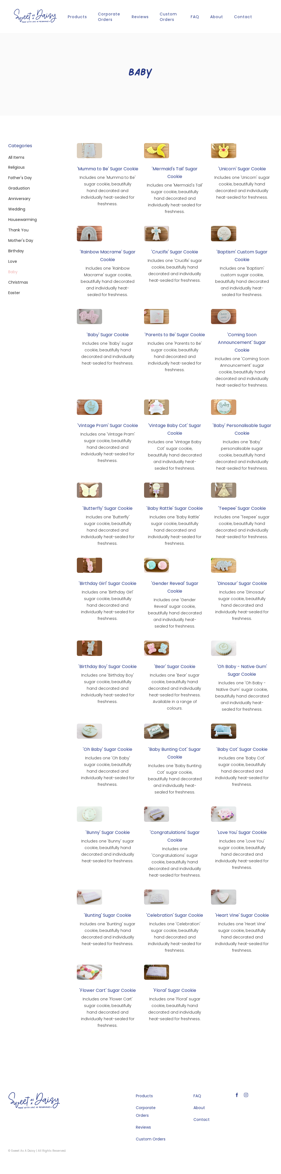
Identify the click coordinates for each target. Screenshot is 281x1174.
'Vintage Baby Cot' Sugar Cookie (174, 429)
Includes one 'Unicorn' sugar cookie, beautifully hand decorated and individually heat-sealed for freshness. (242, 187)
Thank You (18, 230)
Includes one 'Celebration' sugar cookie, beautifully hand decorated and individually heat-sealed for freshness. (174, 937)
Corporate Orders (109, 16)
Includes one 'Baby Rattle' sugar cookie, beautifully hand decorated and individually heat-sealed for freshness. (174, 530)
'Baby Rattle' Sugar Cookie (175, 508)
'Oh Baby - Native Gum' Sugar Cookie (242, 670)
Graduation (19, 188)
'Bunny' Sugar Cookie (108, 832)
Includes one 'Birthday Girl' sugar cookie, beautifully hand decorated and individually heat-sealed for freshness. (107, 605)
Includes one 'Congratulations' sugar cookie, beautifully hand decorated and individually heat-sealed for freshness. (174, 862)
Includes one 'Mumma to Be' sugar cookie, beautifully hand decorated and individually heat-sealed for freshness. (108, 191)
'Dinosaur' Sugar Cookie (242, 583)
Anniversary (19, 198)
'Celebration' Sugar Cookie (174, 915)
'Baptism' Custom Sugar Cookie (242, 256)
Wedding (16, 209)
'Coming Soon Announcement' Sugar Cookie (242, 342)
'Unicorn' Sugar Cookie (242, 169)
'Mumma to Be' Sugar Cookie (107, 169)
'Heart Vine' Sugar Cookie (242, 915)
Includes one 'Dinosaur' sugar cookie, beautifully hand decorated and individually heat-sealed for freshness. (242, 605)
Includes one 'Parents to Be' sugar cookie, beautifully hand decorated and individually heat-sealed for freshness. (175, 357)
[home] (35, 16)
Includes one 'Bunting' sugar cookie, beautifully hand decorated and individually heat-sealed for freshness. (107, 933)
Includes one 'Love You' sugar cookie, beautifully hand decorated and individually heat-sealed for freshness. (242, 854)
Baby (13, 272)
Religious (16, 167)
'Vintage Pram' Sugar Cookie (107, 425)
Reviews (140, 17)
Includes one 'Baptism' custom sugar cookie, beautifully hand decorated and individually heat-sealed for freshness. (242, 281)
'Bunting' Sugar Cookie (107, 915)
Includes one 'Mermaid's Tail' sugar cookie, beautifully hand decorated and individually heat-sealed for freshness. (175, 198)
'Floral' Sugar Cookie (174, 990)
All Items (16, 157)
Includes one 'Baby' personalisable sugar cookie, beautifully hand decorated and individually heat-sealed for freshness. (241, 455)
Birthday (16, 251)
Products (77, 17)
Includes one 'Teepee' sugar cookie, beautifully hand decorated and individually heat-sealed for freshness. (241, 527)
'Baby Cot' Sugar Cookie (242, 749)
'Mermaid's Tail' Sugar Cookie (175, 173)
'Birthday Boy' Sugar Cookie (107, 666)
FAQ (195, 17)
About (216, 17)
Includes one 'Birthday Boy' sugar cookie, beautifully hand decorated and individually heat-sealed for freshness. (107, 688)
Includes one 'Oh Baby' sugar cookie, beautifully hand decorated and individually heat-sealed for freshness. (107, 771)
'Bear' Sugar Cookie (174, 666)
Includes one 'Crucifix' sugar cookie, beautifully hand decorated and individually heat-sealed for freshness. (175, 270)
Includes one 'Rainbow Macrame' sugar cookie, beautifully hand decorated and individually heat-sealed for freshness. (107, 281)
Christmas (18, 282)
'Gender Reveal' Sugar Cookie (174, 587)
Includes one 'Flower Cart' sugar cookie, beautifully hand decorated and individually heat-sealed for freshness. (107, 1012)
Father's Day (20, 177)
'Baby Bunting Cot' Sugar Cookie (174, 753)
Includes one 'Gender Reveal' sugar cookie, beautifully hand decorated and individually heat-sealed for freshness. (175, 613)
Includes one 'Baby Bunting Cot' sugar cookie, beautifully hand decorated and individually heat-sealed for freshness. (175, 779)
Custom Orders (168, 16)
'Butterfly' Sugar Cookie (108, 508)
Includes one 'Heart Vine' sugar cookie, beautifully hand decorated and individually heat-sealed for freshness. (242, 937)
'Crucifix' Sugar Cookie (174, 252)
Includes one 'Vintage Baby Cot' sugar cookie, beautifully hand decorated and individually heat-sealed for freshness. (175, 455)
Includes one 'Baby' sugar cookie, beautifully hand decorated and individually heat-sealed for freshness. (107, 353)
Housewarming (22, 219)
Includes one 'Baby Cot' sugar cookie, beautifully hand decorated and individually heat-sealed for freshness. (242, 771)
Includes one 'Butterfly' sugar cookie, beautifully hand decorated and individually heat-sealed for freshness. (107, 530)
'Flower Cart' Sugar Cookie (107, 990)
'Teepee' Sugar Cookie (242, 508)
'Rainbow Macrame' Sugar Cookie (108, 256)
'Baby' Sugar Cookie (108, 335)
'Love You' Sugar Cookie (242, 832)
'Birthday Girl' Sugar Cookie (107, 583)
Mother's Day (20, 240)
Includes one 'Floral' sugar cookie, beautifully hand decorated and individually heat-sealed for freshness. (174, 1009)
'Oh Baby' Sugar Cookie (107, 749)
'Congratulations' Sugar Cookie (175, 836)
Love (12, 261)
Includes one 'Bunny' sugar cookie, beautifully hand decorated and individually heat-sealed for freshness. (107, 851)
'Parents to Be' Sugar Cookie (175, 335)
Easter (14, 292)
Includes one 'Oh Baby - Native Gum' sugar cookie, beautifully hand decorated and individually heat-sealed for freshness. (242, 696)
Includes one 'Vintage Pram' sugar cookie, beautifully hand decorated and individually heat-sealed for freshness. (107, 447)
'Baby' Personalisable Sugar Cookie (242, 429)
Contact (243, 17)
